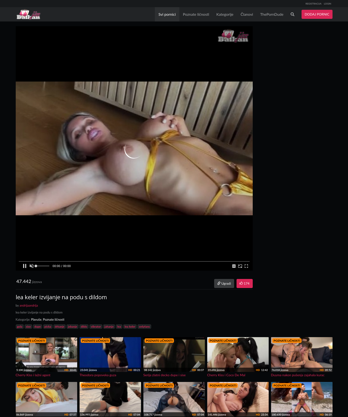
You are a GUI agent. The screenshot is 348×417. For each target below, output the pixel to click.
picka (48, 326)
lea (119, 326)
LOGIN (327, 3)
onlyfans (144, 326)
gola (19, 326)
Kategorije (224, 14)
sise (28, 326)
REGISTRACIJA (314, 3)
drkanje (59, 326)
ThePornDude (271, 14)
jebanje (72, 326)
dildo (84, 326)
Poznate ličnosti (196, 14)
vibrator (96, 326)
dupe (37, 326)
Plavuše (36, 319)
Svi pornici (167, 14)
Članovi (247, 14)
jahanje (109, 326)
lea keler (130, 326)
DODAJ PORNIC (317, 14)
